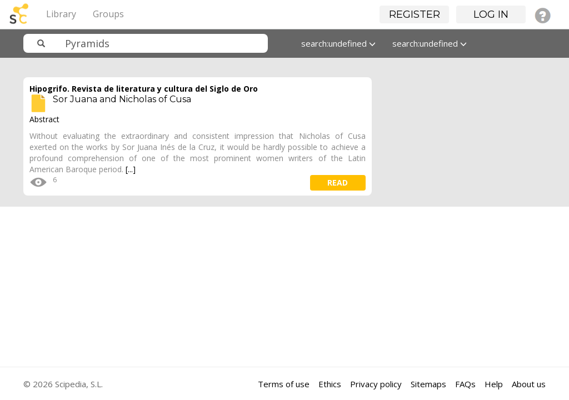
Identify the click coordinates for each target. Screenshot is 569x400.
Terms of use (284, 383)
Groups (108, 14)
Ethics (329, 383)
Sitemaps (428, 383)
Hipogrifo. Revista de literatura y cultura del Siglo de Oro (143, 88)
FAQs (465, 383)
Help (494, 383)
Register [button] (414, 14)
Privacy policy (376, 383)
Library (61, 14)
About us (529, 383)
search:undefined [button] (338, 43)
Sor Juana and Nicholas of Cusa (122, 99)
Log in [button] (490, 14)
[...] (131, 169)
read (337, 182)
